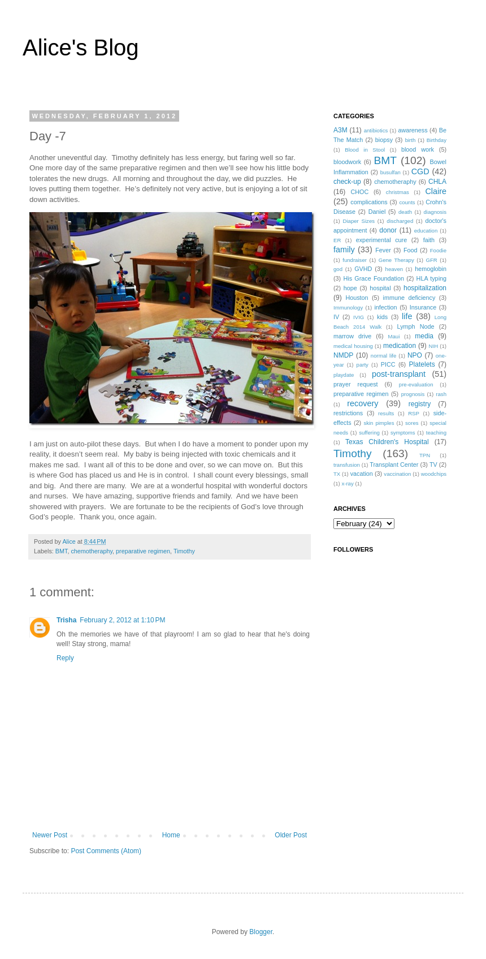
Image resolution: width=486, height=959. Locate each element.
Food (410, 250)
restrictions (348, 413)
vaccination (397, 474)
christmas (397, 192)
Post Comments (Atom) (106, 851)
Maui (394, 336)
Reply (65, 658)
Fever (383, 250)
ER (337, 240)
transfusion (346, 465)
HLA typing (431, 278)
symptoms (402, 432)
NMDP (343, 355)
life (407, 316)
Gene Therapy (396, 260)
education (426, 230)
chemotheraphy (91, 551)
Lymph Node (416, 326)
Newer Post (49, 835)
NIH (434, 346)
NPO (414, 355)
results (386, 413)
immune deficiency (409, 297)
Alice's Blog (81, 47)
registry (420, 404)
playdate (343, 375)
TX (336, 474)
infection (385, 307)
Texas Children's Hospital (387, 442)
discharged (400, 221)
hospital (380, 288)
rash (441, 394)
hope (350, 288)
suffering (369, 432)
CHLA (437, 182)
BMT (61, 551)
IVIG (358, 317)
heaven (394, 269)
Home (171, 835)
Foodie (438, 250)
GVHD (363, 268)
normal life (384, 355)
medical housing (353, 346)
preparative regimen (143, 551)
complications (368, 202)
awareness (412, 130)
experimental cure (381, 239)
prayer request (355, 384)
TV (433, 464)
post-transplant (399, 374)
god (337, 269)
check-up (347, 182)
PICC (388, 364)
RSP (413, 413)
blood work (417, 149)
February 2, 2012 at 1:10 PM (122, 620)
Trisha (66, 620)
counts (407, 202)
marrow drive (352, 336)
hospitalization (424, 288)
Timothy (184, 551)
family (344, 249)
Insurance (423, 307)
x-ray (347, 483)
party (362, 365)
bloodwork (347, 161)
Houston (356, 297)
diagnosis (435, 212)
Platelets (422, 364)
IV (336, 316)
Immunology (348, 307)
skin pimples (378, 423)
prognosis (413, 394)
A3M (340, 130)
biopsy (384, 139)
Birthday (436, 140)
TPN (424, 455)
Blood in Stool (365, 150)
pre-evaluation (416, 384)
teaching (436, 432)
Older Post (291, 835)
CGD (420, 171)
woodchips (433, 474)
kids (382, 316)
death (405, 212)
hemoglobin (430, 268)
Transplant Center (394, 464)
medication (399, 346)
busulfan (390, 172)
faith (429, 239)
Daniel (377, 211)
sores (411, 423)
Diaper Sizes (359, 221)
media (424, 336)
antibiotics (376, 130)
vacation (361, 473)
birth (410, 140)
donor (388, 230)
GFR (431, 260)
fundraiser (354, 260)
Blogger (260, 932)
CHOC (359, 191)
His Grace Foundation (373, 278)
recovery (362, 403)
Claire (435, 191)
